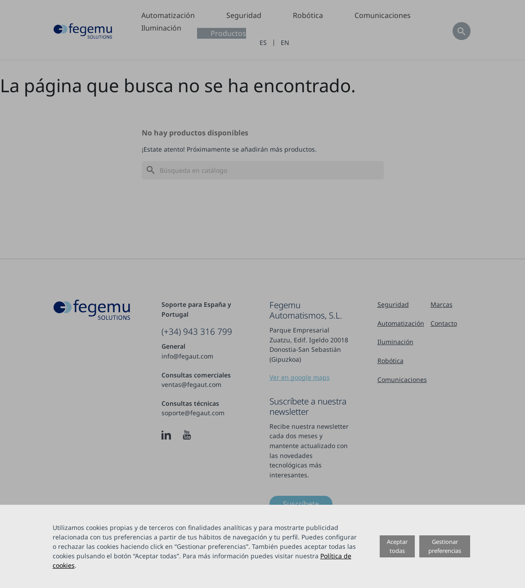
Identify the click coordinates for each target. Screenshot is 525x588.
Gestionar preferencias (444, 546)
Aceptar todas (397, 546)
